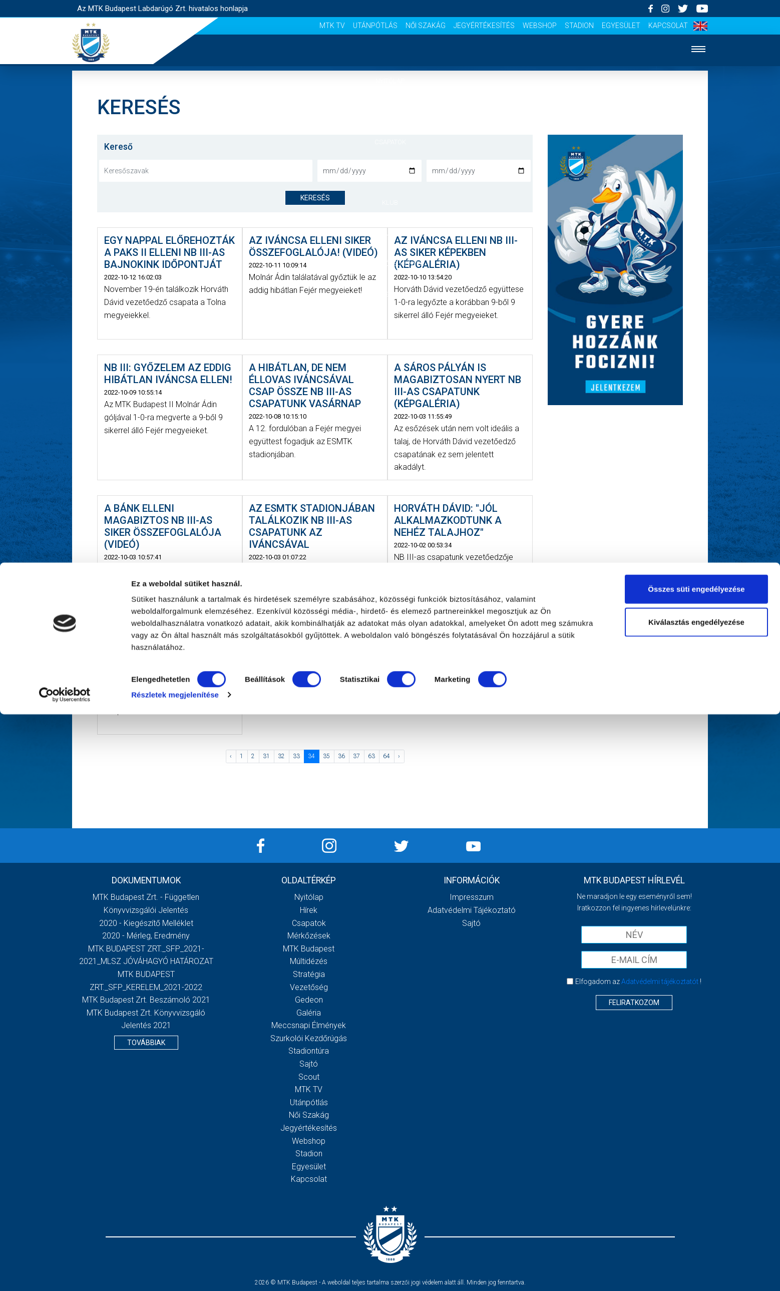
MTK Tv (332, 26)
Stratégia (309, 974)
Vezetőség (309, 987)
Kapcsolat (668, 26)
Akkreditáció (390, 294)
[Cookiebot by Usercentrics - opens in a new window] (65, 1271)
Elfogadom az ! (638, 982)
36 (341, 756)
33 (296, 756)
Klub (390, 202)
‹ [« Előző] (231, 756)
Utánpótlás (375, 26)
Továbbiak (146, 1043)
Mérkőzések (390, 172)
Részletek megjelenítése (175, 1271)
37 (356, 756)
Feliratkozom (634, 1003)
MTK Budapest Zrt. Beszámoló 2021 (146, 1000)
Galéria (390, 233)
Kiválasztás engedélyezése (696, 1198)
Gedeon (309, 1000)
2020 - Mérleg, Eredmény (146, 935)
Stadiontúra (308, 1051)
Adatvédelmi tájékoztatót (659, 982)
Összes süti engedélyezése (696, 1165)
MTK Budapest (308, 948)
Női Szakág (426, 26)
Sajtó (308, 1064)
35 (326, 756)
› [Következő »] (399, 756)
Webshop (540, 26)
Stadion (579, 26)
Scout (308, 1077)
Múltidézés (308, 961)
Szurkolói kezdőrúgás (308, 1038)
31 (266, 756)
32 (281, 756)
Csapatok (390, 142)
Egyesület (621, 26)
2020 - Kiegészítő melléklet (146, 923)
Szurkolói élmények (390, 263)
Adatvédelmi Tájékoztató (472, 910)
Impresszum (472, 897)
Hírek (390, 111)
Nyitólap (390, 81)
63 (371, 756)
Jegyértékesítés (484, 26)
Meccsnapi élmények (308, 1025)
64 (386, 756)
